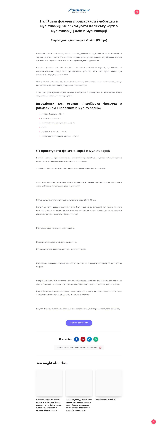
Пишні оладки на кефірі (105, 400)
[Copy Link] (79, 347)
